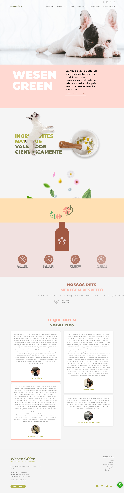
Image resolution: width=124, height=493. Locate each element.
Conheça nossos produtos (75, 94)
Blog (72, 6)
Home (112, 460)
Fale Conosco (95, 6)
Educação (110, 467)
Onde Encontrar (109, 6)
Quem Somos (81, 6)
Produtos (49, 6)
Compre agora (62, 6)
